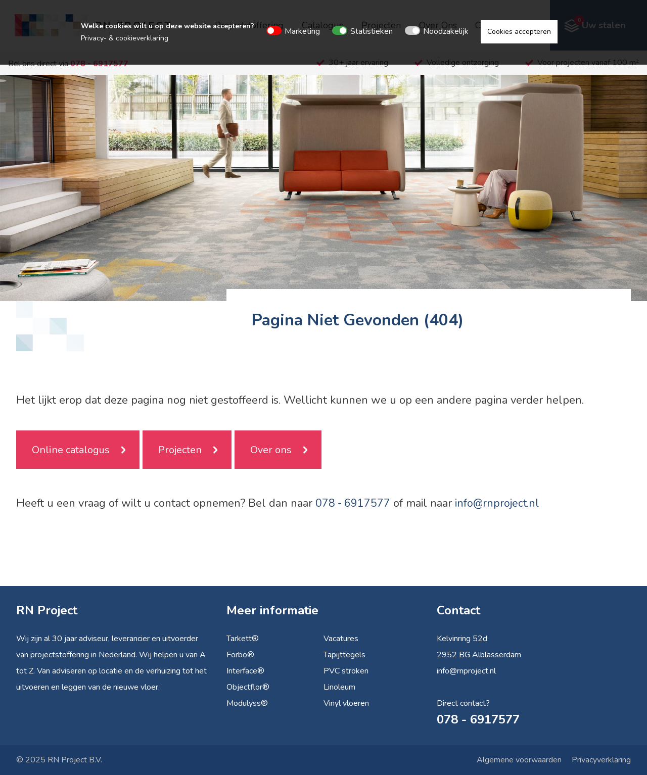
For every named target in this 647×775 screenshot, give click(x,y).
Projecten (180, 450)
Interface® (245, 670)
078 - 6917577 (353, 503)
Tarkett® (242, 638)
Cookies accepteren (519, 31)
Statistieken (371, 31)
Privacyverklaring (601, 760)
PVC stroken (346, 670)
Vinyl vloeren (346, 703)
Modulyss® (247, 703)
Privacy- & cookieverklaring (124, 38)
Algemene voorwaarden (519, 760)
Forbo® (240, 654)
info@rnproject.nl (499, 503)
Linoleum (339, 687)
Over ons (271, 450)
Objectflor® (247, 687)
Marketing (302, 31)
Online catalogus (71, 450)
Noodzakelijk (446, 31)
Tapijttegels (344, 654)
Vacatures (341, 638)
